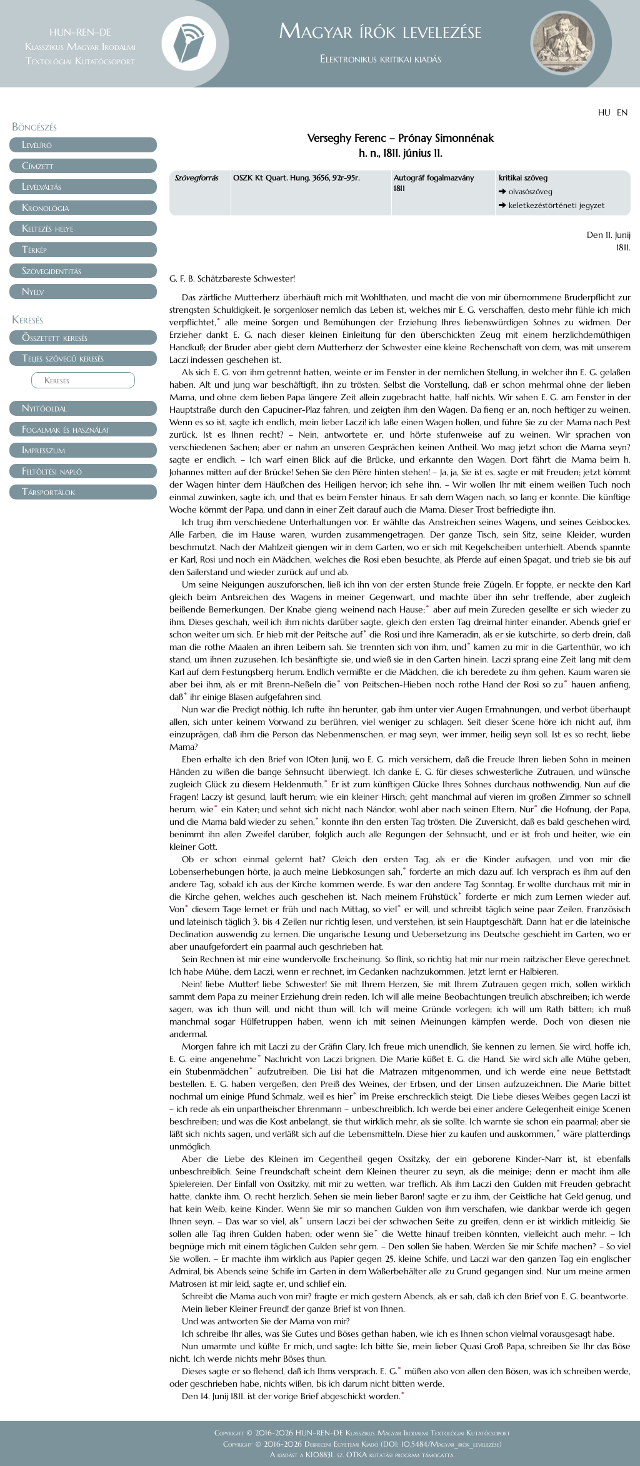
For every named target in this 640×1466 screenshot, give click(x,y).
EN (622, 112)
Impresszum (43, 449)
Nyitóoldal (44, 407)
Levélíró (37, 144)
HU (604, 112)
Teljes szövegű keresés (63, 358)
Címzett (38, 165)
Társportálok (48, 491)
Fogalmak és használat (66, 429)
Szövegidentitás (51, 270)
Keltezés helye (47, 228)
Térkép (34, 249)
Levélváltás (41, 186)
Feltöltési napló (52, 471)
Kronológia (45, 207)
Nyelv (33, 291)
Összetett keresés (55, 337)
